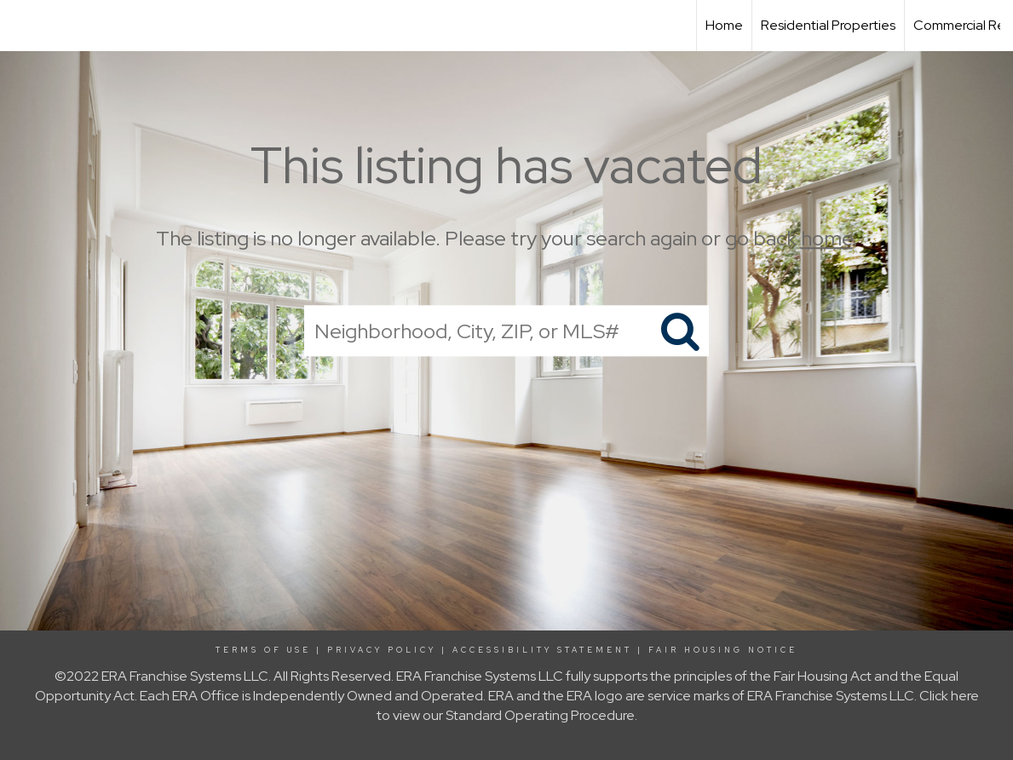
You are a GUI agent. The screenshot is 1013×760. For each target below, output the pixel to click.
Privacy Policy (381, 650)
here (965, 696)
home (827, 238)
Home (724, 25)
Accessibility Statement (542, 650)
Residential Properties (828, 25)
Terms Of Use (263, 650)
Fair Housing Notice (722, 650)
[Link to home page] (22, 25)
